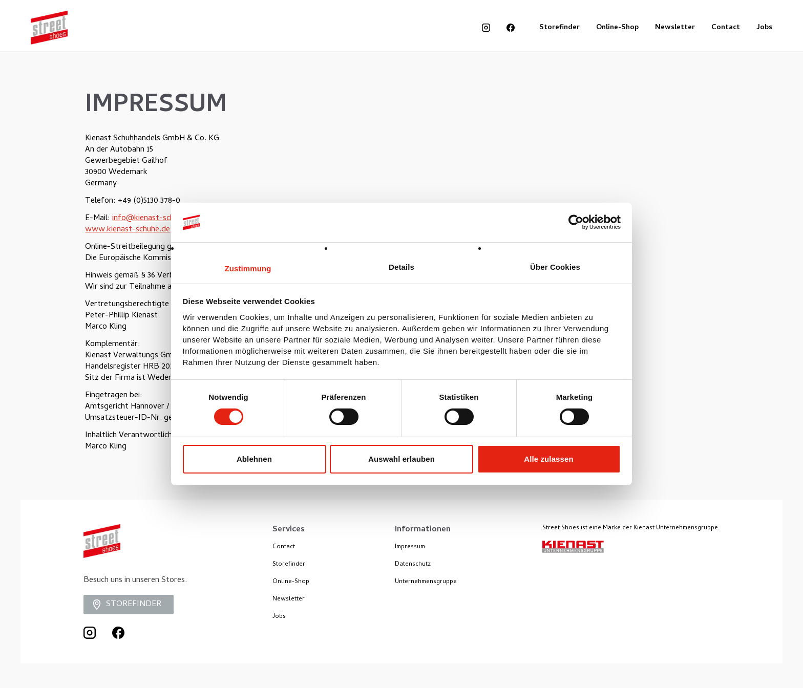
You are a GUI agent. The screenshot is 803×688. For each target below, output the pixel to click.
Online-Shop (617, 28)
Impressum (410, 547)
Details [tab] (401, 267)
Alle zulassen (548, 459)
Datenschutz (413, 565)
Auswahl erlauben (401, 459)
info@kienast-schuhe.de (154, 218)
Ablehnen (254, 459)
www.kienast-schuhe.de (127, 229)
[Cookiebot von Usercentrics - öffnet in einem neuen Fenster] (576, 222)
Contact (725, 28)
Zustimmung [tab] (248, 268)
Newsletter (675, 28)
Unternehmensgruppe (426, 582)
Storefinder (559, 28)
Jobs (764, 28)
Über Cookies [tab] (555, 267)
